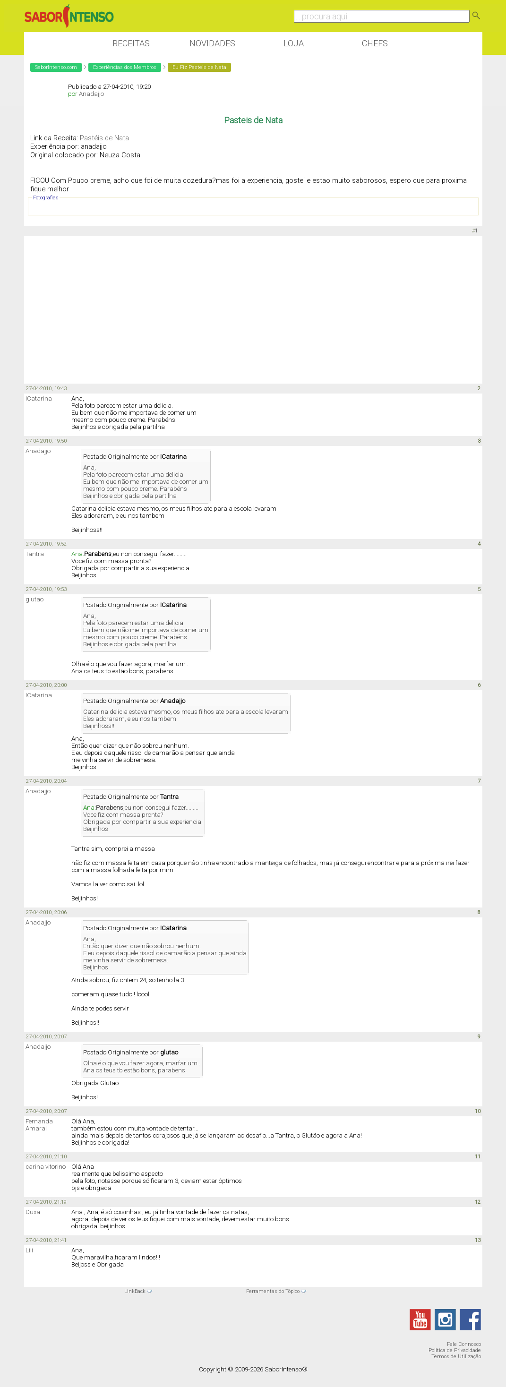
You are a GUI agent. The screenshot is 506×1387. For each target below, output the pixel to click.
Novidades (212, 43)
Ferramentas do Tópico (273, 1291)
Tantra (35, 553)
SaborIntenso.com (56, 67)
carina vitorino (46, 1166)
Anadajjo (91, 93)
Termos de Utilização (456, 1356)
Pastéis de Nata (104, 138)
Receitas (131, 43)
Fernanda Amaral (39, 1125)
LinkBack (135, 1291)
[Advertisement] (253, 309)
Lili (29, 1250)
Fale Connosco (464, 1344)
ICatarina (39, 398)
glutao (34, 599)
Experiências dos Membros (124, 67)
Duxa (33, 1212)
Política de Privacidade (455, 1350)
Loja (293, 43)
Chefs (375, 43)
